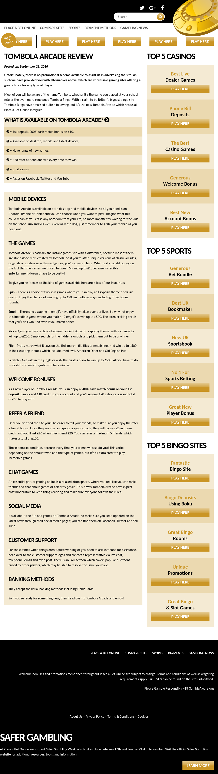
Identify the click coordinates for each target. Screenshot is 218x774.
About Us (76, 716)
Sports (74, 28)
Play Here (180, 88)
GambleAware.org (201, 688)
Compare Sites (52, 28)
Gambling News (134, 28)
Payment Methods (100, 28)
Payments (176, 653)
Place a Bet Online (20, 28)
